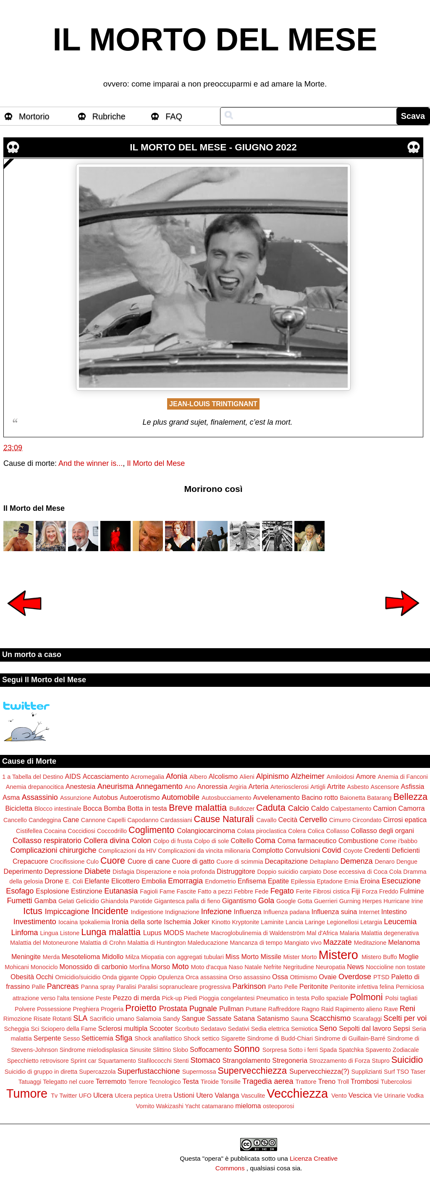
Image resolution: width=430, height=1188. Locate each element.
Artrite (336, 786)
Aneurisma (115, 786)
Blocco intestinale (57, 808)
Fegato (282, 891)
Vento (339, 1095)
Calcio (298, 808)
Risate (42, 1018)
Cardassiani (176, 820)
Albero (198, 776)
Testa (190, 1081)
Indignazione (182, 912)
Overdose (354, 976)
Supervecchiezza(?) (319, 1071)
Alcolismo (223, 776)
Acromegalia (147, 776)
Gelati (66, 901)
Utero (204, 1095)
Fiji (355, 891)
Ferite (304, 891)
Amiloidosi (340, 776)
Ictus (32, 911)
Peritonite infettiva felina (362, 986)
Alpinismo (272, 776)
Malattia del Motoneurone (44, 942)
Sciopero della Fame (69, 1028)
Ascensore (385, 786)
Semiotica (304, 1028)
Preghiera (86, 1009)
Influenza (248, 911)
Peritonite (313, 986)
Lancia (294, 922)
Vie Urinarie (389, 1095)
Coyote (353, 850)
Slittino (162, 1049)
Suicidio (407, 1059)
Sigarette (233, 1038)
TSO (402, 1071)
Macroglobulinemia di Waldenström (258, 933)
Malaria (349, 933)
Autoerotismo (140, 797)
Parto (275, 986)
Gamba (45, 900)
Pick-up (172, 998)
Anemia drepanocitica (35, 786)
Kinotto (221, 922)
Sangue (193, 1018)
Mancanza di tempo (256, 942)
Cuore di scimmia (239, 861)
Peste (103, 998)
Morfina (139, 967)
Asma (11, 797)
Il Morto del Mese (156, 463)
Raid (327, 1009)
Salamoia (148, 1018)
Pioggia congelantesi (226, 998)
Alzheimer (308, 776)
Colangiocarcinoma (206, 830)
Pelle (291, 986)
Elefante (96, 881)
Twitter (68, 1095)
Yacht (192, 1106)
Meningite (26, 956)
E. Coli (74, 881)
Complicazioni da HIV (128, 850)
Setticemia (97, 1038)
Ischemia (177, 921)
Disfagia (123, 871)
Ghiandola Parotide (126, 901)
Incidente (110, 911)
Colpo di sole (211, 841)
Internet (369, 912)
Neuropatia (330, 967)
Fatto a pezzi (215, 891)
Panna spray (98, 986)
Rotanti (62, 1018)
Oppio (148, 977)
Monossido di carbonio (94, 966)
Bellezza (410, 796)
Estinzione (86, 891)
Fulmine (412, 891)
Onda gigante (120, 977)
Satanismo (273, 1018)
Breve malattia (198, 807)
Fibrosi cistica (331, 891)
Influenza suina (334, 911)
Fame (167, 891)
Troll (343, 1081)
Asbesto (358, 786)
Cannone (93, 820)
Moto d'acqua (209, 967)
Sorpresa (274, 1049)
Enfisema (252, 881)
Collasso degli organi (382, 830)
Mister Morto (300, 957)
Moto (180, 966)
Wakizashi (170, 1106)
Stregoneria (289, 1060)
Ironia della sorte (137, 921)
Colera (297, 831)
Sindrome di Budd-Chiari (280, 1038)
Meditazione (370, 942)
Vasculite (253, 1095)
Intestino (394, 911)
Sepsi (401, 1028)
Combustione (358, 840)
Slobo (180, 1049)
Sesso (71, 1038)
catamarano (217, 1106)
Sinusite (140, 1049)
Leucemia (400, 921)
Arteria (259, 786)
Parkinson (249, 986)
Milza (132, 957)
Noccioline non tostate (395, 967)
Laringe (315, 922)
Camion (384, 808)
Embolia (154, 881)
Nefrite (272, 967)
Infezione (216, 911)
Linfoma (24, 932)
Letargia (371, 922)
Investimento (34, 921)
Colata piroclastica (261, 831)
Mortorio (34, 116)
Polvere (25, 1009)
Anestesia (80, 786)
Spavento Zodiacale (392, 1049)
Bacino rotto (320, 797)
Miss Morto (242, 956)
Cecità (287, 819)
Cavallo (266, 820)
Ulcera (103, 1095)
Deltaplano (324, 861)
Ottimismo (303, 977)
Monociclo (44, 967)
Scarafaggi (367, 1018)
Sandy (171, 1018)
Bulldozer (241, 808)
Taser (418, 1071)
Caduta (271, 807)
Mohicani (17, 967)
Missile (271, 956)
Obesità (22, 976)
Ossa (280, 976)
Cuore (112, 860)
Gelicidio (87, 901)
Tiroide (210, 1081)
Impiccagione (67, 911)
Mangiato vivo (303, 942)
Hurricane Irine (403, 901)
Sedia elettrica (270, 1028)
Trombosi (365, 1081)
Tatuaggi (29, 1081)
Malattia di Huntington (156, 942)
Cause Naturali (224, 819)
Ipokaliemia (94, 922)
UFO (85, 1095)
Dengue (406, 861)
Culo (92, 861)
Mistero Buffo (379, 957)
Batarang (379, 797)
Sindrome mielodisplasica (94, 1049)
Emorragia (185, 881)
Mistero (338, 955)
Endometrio (220, 881)
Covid (331, 850)
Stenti (181, 1060)
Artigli (317, 786)
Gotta (304, 901)
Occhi (44, 976)
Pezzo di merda (136, 997)
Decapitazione (286, 861)
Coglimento (151, 830)
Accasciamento (106, 776)
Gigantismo (239, 900)
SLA (80, 1018)
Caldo (320, 808)
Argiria (238, 786)
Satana (244, 1018)
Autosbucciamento (226, 797)
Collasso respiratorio (47, 840)
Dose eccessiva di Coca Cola (362, 871)
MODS (173, 932)
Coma (265, 840)
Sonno (246, 1048)
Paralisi (126, 986)
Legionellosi (343, 922)
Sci (35, 1028)
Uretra (163, 1095)
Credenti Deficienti (392, 850)
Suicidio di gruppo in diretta (41, 1071)
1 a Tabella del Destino (32, 776)
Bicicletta (18, 808)
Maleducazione (207, 942)
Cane (71, 819)
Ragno (310, 1009)
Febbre (243, 891)
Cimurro (340, 820)
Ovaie (327, 976)
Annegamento (159, 786)
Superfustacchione (149, 1071)
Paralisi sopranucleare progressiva (184, 986)
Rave (391, 1009)
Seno (328, 1028)
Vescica (360, 1095)
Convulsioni (302, 850)
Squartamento (117, 1060)
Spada (328, 1049)
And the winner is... (90, 463)
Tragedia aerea (267, 1081)
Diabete (97, 871)
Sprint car (84, 1060)
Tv (54, 1095)
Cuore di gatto (193, 861)
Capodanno (142, 820)
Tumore (26, 1093)
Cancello (15, 820)
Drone (54, 881)
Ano (190, 786)
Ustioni (183, 1095)
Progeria (112, 1009)
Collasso (337, 831)
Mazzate (337, 942)
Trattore (306, 1081)
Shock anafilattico (158, 1038)
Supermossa (199, 1071)
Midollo (112, 956)
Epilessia (303, 881)
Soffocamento (211, 1049)
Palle (38, 986)
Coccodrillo (112, 831)
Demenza (356, 861)
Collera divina (106, 840)
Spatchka (351, 1049)
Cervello (313, 819)
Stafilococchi (155, 1060)
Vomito (145, 1106)
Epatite (278, 881)
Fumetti (19, 900)
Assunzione (75, 797)
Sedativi (238, 1028)
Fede (262, 891)
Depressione (64, 871)
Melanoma (404, 942)
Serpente (47, 1038)
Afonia (176, 776)
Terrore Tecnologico (154, 1081)
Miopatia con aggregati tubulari (182, 957)
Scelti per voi (405, 1018)
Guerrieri (326, 901)
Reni (407, 1008)
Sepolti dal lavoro (365, 1028)
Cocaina (55, 831)
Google (286, 901)
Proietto (140, 1008)
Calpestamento (351, 808)
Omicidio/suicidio (77, 977)
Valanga (227, 1095)
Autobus (105, 797)
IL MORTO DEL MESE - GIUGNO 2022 (213, 147)
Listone (69, 933)
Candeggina (45, 820)
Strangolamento (246, 1060)
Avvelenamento (276, 797)
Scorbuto (187, 1028)
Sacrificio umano (111, 1018)
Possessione (54, 1009)
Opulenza (171, 977)
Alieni (247, 776)
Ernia (351, 881)
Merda (51, 957)
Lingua (49, 933)
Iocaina (68, 922)
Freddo (389, 891)
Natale (253, 967)
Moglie (409, 956)
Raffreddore (284, 1009)
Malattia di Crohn (103, 942)
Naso (236, 967)
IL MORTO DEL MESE (215, 39)
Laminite (272, 922)
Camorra (412, 808)
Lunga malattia (111, 932)
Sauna (300, 1018)
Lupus (152, 932)
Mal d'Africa (322, 933)
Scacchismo (330, 1018)
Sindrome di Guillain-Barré (350, 1038)
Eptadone (330, 881)
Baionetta (352, 797)
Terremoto (111, 1081)
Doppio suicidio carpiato (289, 871)
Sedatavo (213, 1028)
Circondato (367, 820)
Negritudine (298, 967)
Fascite (186, 891)
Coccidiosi (81, 831)
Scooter (161, 1028)
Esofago (20, 891)
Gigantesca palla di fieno (187, 901)
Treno (327, 1081)
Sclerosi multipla (122, 1028)
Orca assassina (206, 977)
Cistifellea (29, 831)
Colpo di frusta (172, 841)
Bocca (92, 808)
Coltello (242, 840)
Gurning (350, 901)
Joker (201, 921)
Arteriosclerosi (289, 786)
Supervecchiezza (252, 1070)
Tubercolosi (396, 1081)
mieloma (248, 1105)
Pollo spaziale (330, 998)
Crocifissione (67, 861)
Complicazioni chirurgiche (53, 850)
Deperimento (22, 871)
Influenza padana (286, 912)
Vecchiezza (297, 1093)
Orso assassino (249, 977)
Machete (197, 933)
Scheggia (16, 1028)
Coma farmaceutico (307, 840)
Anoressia (212, 786)
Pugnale (203, 1008)
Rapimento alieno (358, 1009)
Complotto (267, 850)
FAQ (173, 116)
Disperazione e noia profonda (175, 871)
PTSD (381, 977)
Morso (160, 966)
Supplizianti (366, 1071)
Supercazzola (97, 1071)
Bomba (114, 808)
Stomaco (205, 1060)
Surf (389, 1071)
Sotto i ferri (303, 1049)
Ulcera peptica (134, 1095)
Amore (366, 776)
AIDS (73, 776)
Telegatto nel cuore (68, 1081)
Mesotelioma (80, 956)
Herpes (372, 901)
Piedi (190, 998)
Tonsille (230, 1081)
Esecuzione (401, 881)
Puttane (256, 1009)
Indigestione (147, 912)
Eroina (370, 881)
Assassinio (40, 797)
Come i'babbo (398, 841)
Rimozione (17, 1018)
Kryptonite (245, 922)
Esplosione (52, 891)
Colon (141, 840)
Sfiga (123, 1038)
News (355, 966)
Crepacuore (30, 861)
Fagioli (148, 891)
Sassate (219, 1018)
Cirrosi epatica (405, 819)
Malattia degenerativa (390, 933)
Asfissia (413, 786)
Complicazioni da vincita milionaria (204, 850)
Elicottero (125, 881)
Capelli (116, 820)
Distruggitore (236, 871)
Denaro (384, 861)
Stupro (380, 1060)
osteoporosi (278, 1106)
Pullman (231, 1008)
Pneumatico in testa (282, 998)
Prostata (173, 1008)
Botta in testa (147, 808)
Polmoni (366, 997)
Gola (266, 900)
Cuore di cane (149, 861)
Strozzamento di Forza (339, 1060)
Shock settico (202, 1038)
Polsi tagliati (401, 998)
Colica (315, 831)
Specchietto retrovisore (38, 1060)
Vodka (415, 1095)
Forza (370, 891)
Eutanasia (121, 891)
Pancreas (63, 986)
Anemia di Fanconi (403, 776)
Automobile (180, 797)
